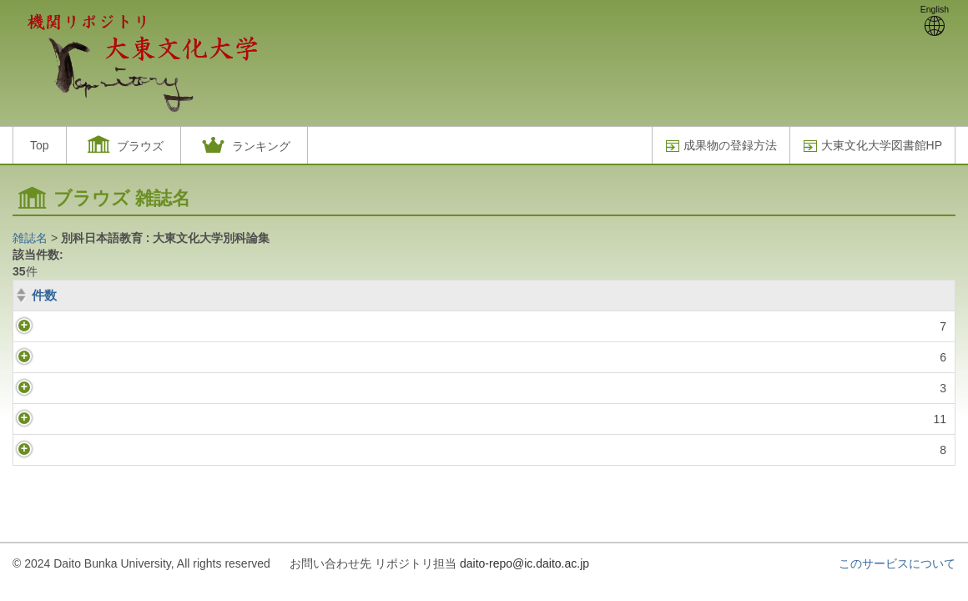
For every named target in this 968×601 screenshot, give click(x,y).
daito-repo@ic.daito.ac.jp (524, 563)
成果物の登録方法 (721, 146)
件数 (44, 295)
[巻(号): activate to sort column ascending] (511, 295)
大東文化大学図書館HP (872, 146)
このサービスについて (897, 563)
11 (51, 419)
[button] (124, 145)
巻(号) (102, 295)
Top (39, 145)
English (934, 20)
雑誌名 (30, 238)
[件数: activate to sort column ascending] (40, 295)
